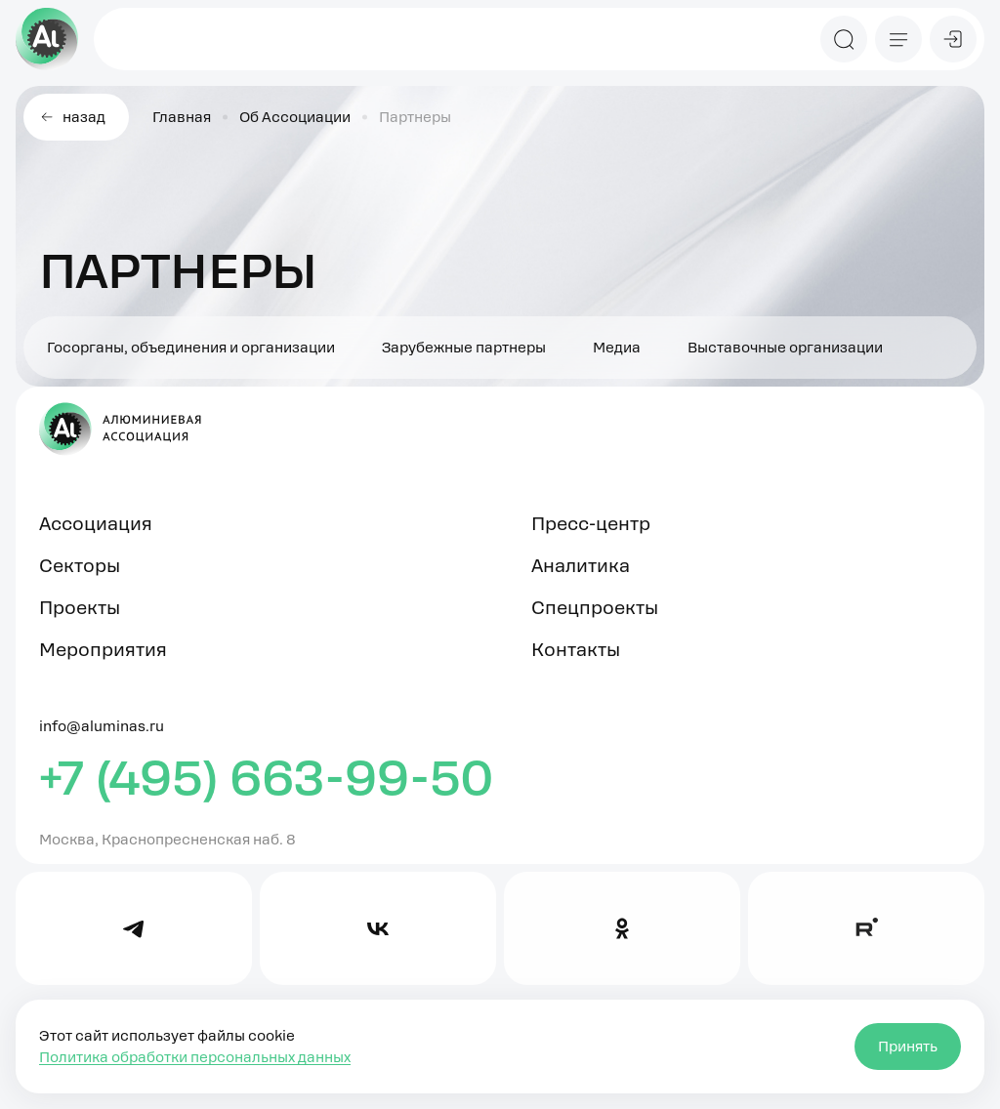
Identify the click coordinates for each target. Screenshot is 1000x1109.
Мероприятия (103, 649)
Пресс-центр (590, 523)
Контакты (575, 649)
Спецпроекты (594, 607)
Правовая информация (121, 1096)
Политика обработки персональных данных (195, 1057)
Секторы (79, 565)
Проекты (79, 607)
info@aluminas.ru (101, 726)
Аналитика (580, 565)
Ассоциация (95, 523)
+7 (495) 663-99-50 (266, 778)
